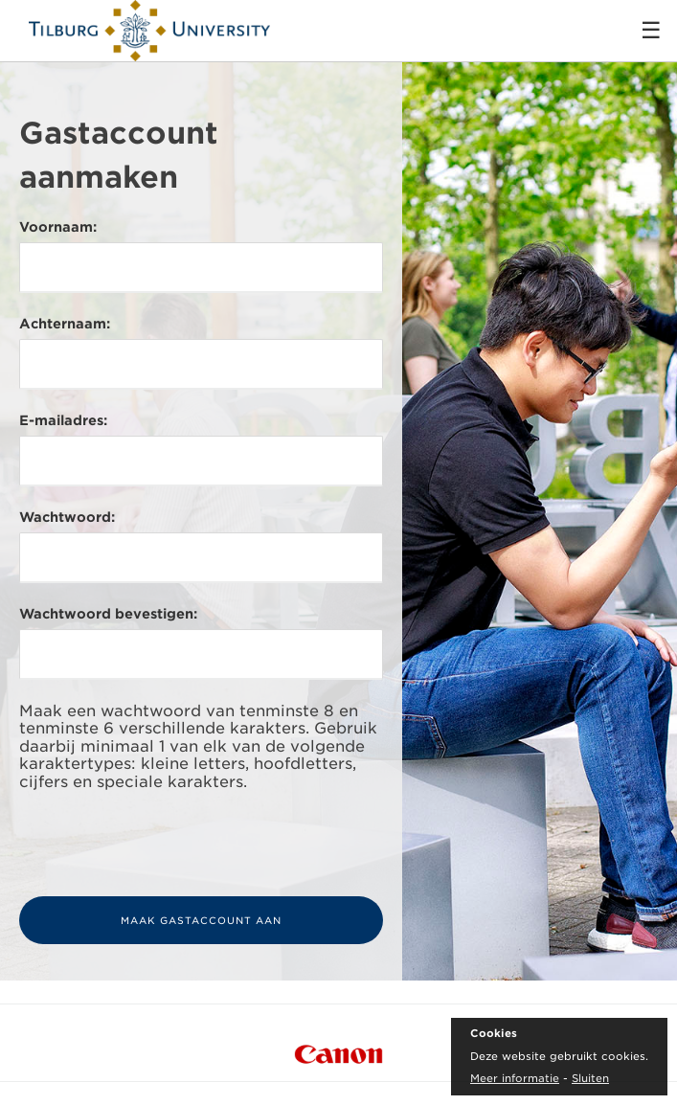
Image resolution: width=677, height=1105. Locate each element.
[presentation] (164, 843)
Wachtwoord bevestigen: (108, 613)
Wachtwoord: (67, 517)
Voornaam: (58, 227)
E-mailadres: (63, 420)
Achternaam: (64, 323)
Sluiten (590, 1078)
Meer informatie (514, 1078)
